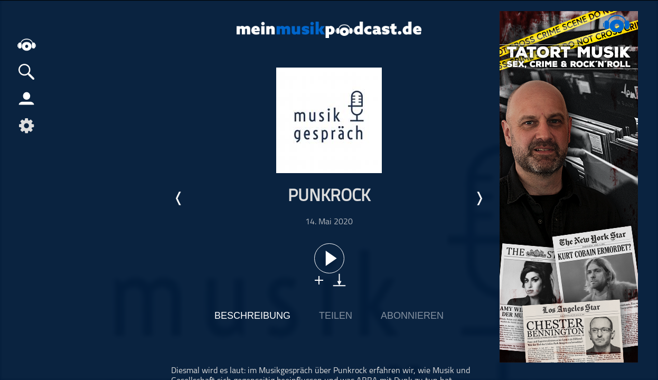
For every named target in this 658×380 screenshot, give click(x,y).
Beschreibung (252, 315)
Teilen (335, 315)
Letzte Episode (179, 198)
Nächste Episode (479, 198)
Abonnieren (412, 315)
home (26, 44)
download (339, 280)
